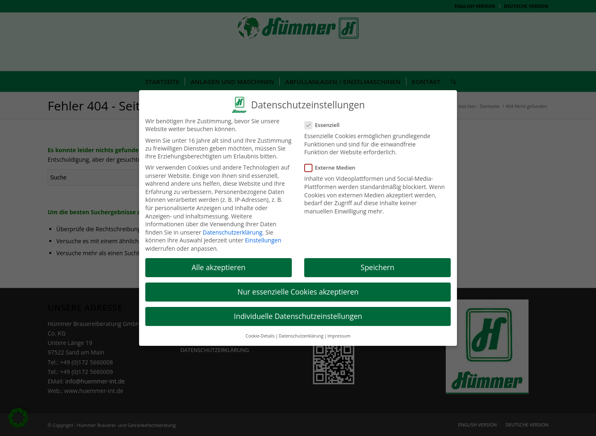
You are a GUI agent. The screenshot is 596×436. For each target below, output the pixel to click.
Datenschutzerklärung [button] (301, 330)
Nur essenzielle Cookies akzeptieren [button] (298, 287)
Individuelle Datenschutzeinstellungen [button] (298, 311)
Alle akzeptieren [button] (218, 262)
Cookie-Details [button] (259, 330)
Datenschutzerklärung (232, 227)
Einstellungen (263, 235)
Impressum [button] (338, 330)
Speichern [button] (377, 262)
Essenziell (325, 120)
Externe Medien (333, 162)
